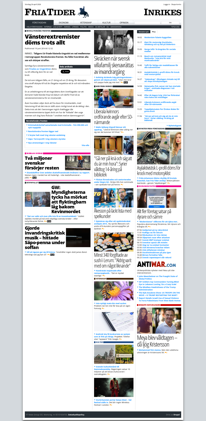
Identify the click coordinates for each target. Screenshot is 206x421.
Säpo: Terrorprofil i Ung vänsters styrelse (46, 139)
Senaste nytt (144, 31)
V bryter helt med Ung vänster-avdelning (46, 135)
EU (108, 27)
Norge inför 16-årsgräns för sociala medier (160, 50)
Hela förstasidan (34, 27)
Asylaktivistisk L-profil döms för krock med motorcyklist (161, 73)
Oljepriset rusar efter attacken (156, 237)
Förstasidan (39, 22)
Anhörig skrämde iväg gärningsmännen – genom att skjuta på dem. (113, 78)
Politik (83, 27)
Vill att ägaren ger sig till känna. (41, 252)
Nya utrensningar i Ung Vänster (42, 143)
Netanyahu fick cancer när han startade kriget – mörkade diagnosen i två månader (162, 88)
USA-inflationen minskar (153, 250)
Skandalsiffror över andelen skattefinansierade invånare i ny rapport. (58, 172)
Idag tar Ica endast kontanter (155, 245)
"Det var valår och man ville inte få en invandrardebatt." (52, 216)
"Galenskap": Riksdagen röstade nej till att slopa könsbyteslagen (162, 80)
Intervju (48, 27)
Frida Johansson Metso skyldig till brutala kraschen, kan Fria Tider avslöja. (157, 179)
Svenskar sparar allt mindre (154, 242)
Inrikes (67, 27)
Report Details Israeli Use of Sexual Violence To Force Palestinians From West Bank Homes (160, 299)
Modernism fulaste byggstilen (157, 37)
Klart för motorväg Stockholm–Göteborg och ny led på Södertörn (159, 43)
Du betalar (100, 27)
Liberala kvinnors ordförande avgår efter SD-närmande (160, 103)
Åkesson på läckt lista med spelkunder (112, 213)
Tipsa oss (175, 27)
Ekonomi (63, 22)
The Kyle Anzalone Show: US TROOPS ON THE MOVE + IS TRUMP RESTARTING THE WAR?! (159, 293)
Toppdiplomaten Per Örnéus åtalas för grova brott (161, 110)
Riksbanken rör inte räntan (154, 235)
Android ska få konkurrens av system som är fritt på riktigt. (112, 335)
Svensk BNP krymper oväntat (155, 240)
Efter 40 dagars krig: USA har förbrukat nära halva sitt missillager (162, 96)
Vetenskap (86, 22)
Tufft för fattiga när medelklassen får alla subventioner (161, 66)
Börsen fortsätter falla (152, 255)
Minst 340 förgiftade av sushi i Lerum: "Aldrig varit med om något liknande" (112, 260)
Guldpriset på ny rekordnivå (155, 230)
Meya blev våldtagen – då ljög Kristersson (157, 340)
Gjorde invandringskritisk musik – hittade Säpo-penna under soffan (45, 237)
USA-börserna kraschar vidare (155, 247)
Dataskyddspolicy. (76, 414)
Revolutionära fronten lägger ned (43, 131)
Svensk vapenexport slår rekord (156, 257)
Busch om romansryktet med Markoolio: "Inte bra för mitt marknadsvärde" (157, 58)
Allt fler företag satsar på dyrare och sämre (154, 214)
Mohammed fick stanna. (150, 350)
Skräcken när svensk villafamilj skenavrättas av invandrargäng (113, 65)
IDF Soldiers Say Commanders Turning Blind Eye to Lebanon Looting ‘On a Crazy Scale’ (159, 283)
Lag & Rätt (57, 27)
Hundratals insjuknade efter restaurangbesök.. (107, 271)
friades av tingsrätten (40, 69)
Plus (154, 32)
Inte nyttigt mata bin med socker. (111, 303)
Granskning (115, 27)
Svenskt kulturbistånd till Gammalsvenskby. (106, 367)
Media (91, 27)
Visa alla (85, 145)
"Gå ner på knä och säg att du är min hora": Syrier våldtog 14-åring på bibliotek (161, 118)
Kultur (106, 22)
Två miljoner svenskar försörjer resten (42, 163)
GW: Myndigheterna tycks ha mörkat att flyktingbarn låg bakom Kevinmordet (69, 199)
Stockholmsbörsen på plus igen (156, 252)
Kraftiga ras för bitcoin (152, 232)
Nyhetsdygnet (174, 125)
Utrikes (75, 27)
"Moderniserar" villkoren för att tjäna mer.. (158, 221)
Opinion (124, 22)
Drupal (177, 414)
